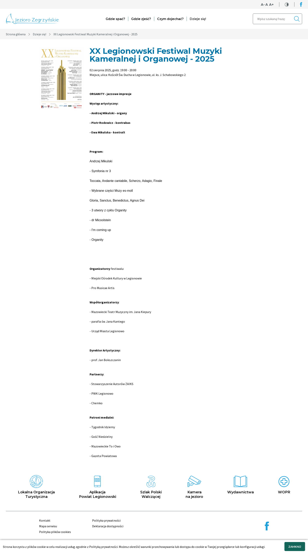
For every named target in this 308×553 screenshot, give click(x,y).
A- (263, 4)
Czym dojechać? (170, 19)
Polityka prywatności (106, 520)
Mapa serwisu (48, 526)
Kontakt (44, 520)
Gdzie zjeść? (141, 19)
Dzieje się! (198, 19)
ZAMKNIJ (294, 546)
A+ (271, 4)
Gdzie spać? (115, 19)
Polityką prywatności (103, 547)
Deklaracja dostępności (107, 526)
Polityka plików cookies (55, 532)
